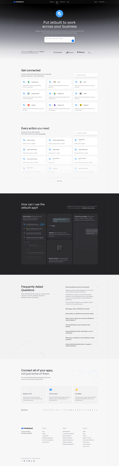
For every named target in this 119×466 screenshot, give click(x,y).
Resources (62, 1)
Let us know (42, 134)
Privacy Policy (86, 442)
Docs (68, 1)
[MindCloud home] (18, 1)
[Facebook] (34, 461)
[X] (21, 461)
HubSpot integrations (67, 442)
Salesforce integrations (68, 440)
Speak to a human (87, 437)
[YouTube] (24, 461)
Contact (85, 435)
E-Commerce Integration (68, 433)
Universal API (45, 435)
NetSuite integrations (67, 437)
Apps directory (45, 442)
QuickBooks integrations (68, 444)
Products (52, 1)
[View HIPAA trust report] (94, 459)
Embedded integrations (47, 437)
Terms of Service (87, 444)
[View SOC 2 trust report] (86, 459)
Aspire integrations (67, 435)
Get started (102, 1)
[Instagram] (26, 461)
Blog (84, 433)
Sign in (96, 1)
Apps (57, 1)
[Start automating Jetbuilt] (72, 41)
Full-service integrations (47, 440)
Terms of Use (86, 446)
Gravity (44, 433)
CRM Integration (66, 431)
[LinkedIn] (29, 461)
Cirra (43, 431)
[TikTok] (31, 461)
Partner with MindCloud (88, 440)
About (84, 431)
